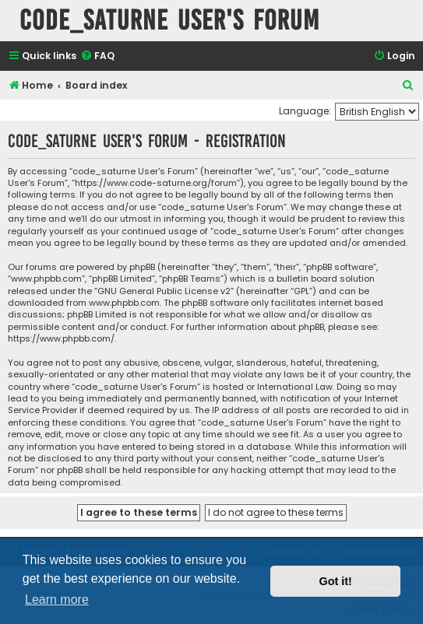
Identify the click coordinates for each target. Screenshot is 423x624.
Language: (305, 110)
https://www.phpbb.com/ (61, 339)
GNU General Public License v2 (164, 291)
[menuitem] (97, 56)
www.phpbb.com (124, 303)
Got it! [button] (335, 581)
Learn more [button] (57, 599)
